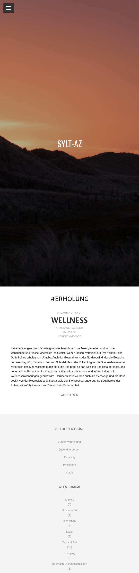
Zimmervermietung (69, 441)
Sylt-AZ (69, 143)
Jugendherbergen (69, 449)
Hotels (69, 472)
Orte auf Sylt (69, 542)
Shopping (69, 553)
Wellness (69, 320)
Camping (69, 457)
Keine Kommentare (69, 336)
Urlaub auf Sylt (69, 313)
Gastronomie (69, 510)
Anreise (69, 499)
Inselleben (69, 521)
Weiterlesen (69, 395)
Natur (69, 531)
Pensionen (69, 464)
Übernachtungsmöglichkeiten (69, 563)
